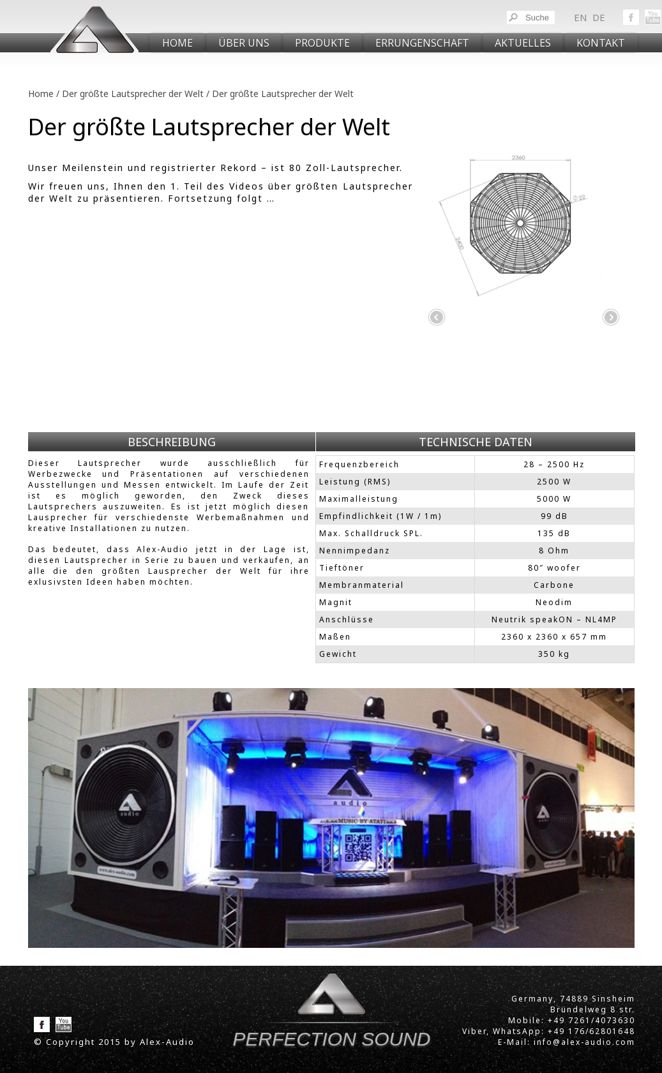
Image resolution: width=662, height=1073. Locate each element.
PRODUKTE (322, 43)
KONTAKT (600, 43)
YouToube (653, 17)
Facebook (631, 17)
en (580, 17)
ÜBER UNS (243, 43)
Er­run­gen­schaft (422, 43)
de (598, 17)
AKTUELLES (523, 43)
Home (177, 43)
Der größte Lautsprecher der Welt (133, 93)
